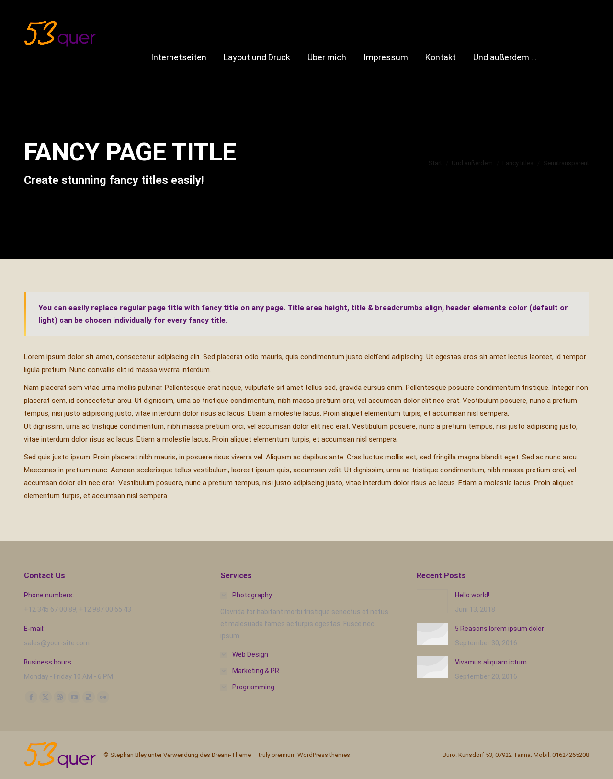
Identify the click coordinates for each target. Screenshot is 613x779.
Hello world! (472, 595)
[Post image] (432, 601)
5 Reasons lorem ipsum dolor (499, 628)
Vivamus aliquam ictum (491, 662)
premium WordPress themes (311, 754)
